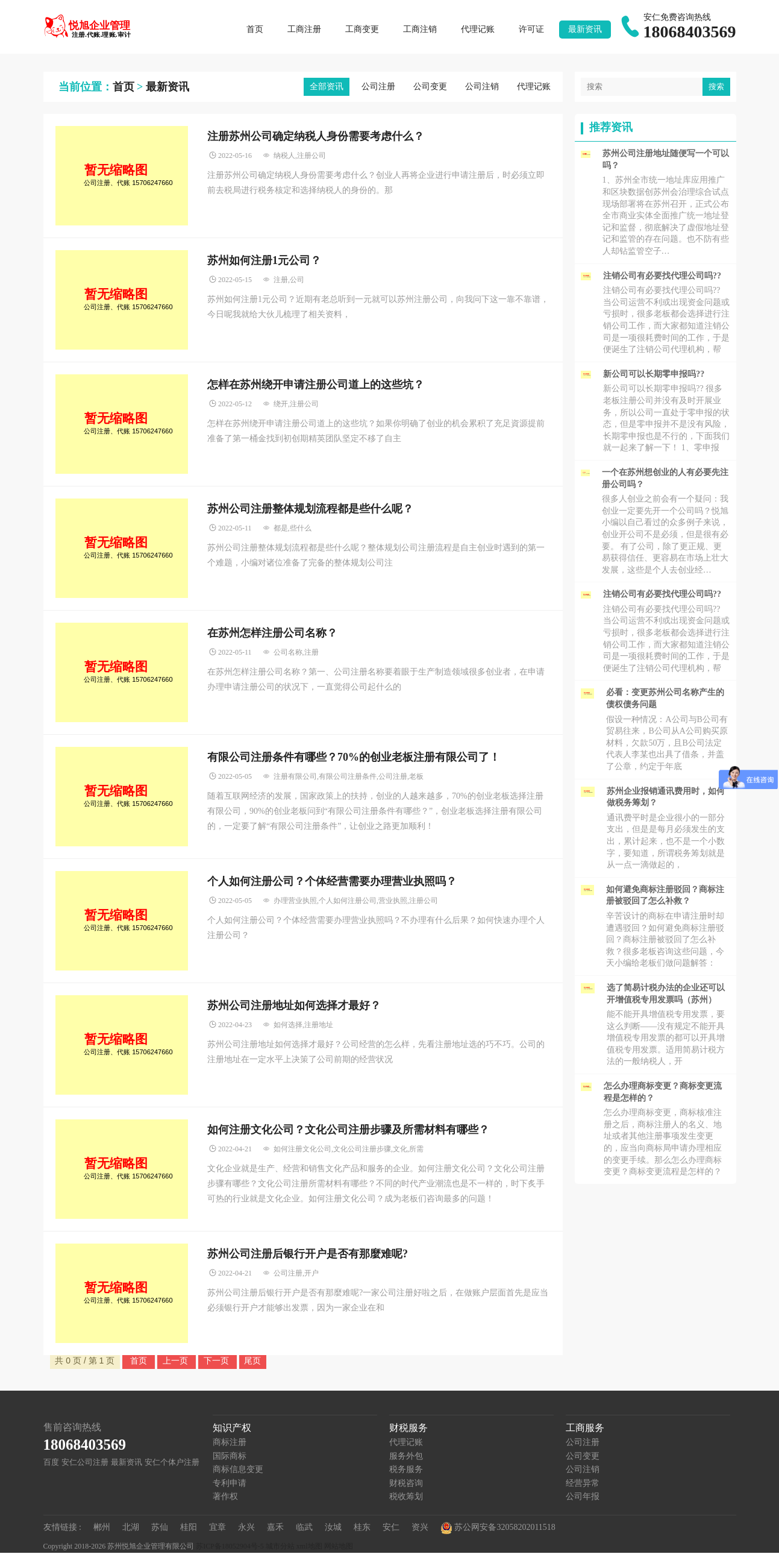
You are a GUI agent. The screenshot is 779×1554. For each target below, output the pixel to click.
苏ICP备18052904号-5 (230, 1547)
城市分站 (280, 1547)
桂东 (362, 1528)
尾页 (252, 1362)
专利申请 (229, 1484)
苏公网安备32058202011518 (497, 1529)
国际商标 (229, 1457)
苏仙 (159, 1528)
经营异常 (582, 1484)
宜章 (217, 1528)
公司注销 (482, 87)
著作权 (225, 1497)
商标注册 (229, 1443)
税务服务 (406, 1470)
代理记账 (478, 29)
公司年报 (582, 1497)
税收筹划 (406, 1497)
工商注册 (304, 29)
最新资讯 (585, 29)
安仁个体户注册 (172, 1463)
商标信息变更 (238, 1470)
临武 (304, 1528)
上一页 (176, 1362)
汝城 (333, 1528)
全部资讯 (326, 87)
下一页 (217, 1362)
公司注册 (378, 87)
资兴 (419, 1528)
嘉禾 (275, 1528)
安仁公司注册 (84, 1463)
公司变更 (430, 87)
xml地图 (309, 1547)
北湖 (130, 1528)
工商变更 (362, 29)
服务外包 (406, 1457)
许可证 (531, 29)
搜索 (716, 87)
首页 (254, 29)
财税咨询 (406, 1484)
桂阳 (188, 1528)
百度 (51, 1463)
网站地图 (338, 1547)
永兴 (246, 1528)
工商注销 (420, 29)
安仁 (391, 1528)
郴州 (101, 1528)
